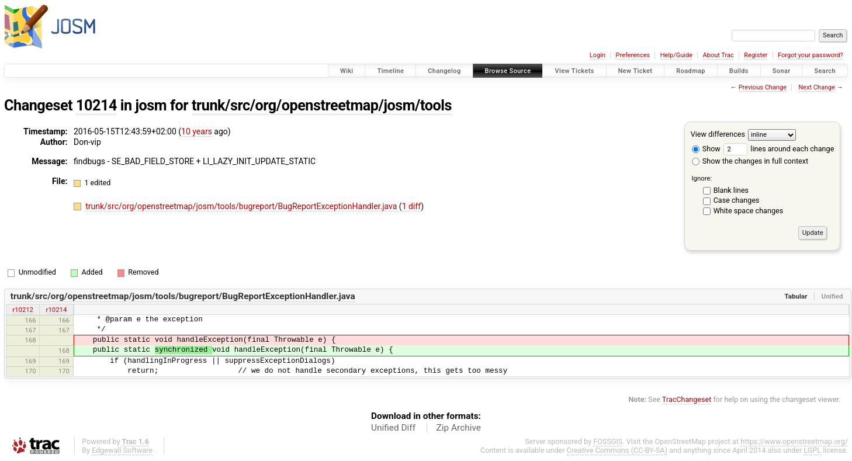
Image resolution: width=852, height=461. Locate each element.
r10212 (22, 310)
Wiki (347, 71)
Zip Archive (459, 427)
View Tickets (574, 71)
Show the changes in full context (750, 161)
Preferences (632, 55)
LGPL (812, 450)
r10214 (56, 310)
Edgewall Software (122, 450)
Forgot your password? (810, 55)
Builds (739, 71)
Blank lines (731, 190)
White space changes (749, 210)
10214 (96, 105)
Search (825, 71)
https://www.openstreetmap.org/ (794, 441)
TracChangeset (687, 399)
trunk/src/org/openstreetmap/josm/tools (322, 105)
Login (597, 55)
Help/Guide (676, 55)
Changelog (444, 71)
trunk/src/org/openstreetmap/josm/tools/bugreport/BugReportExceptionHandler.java (242, 206)
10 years (196, 131)
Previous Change (763, 87)
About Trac (718, 55)
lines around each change (778, 148)
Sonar (782, 71)
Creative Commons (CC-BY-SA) (617, 450)
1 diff (411, 206)
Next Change (816, 87)
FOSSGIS (607, 441)
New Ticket (635, 71)
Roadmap (690, 71)
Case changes (737, 200)
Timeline (390, 71)
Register (755, 55)
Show (706, 148)
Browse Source (508, 71)
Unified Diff (393, 427)
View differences (718, 134)
